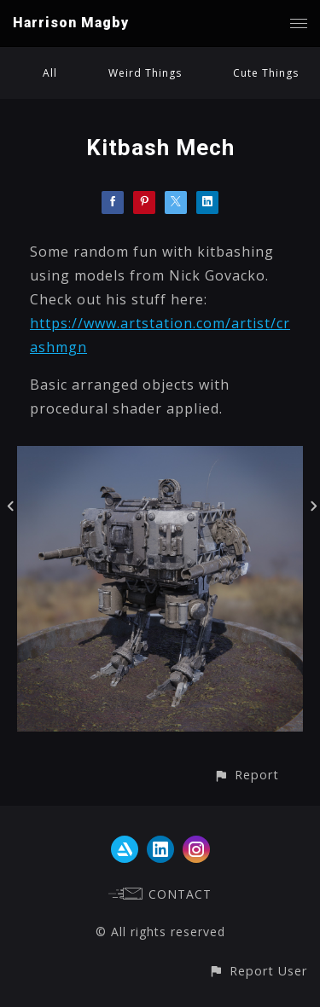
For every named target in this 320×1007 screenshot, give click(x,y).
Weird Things (145, 73)
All (50, 73)
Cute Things (266, 73)
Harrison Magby (71, 22)
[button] (246, 774)
